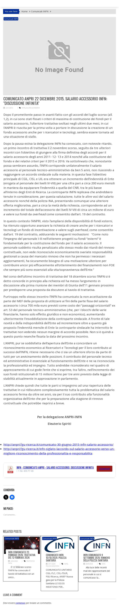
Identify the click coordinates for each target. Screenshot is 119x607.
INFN (23, 108)
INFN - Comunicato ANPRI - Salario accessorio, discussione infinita (55, 467)
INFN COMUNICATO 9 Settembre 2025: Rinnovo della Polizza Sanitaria (96, 557)
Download (104, 468)
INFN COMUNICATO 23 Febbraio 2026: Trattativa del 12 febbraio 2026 (21, 554)
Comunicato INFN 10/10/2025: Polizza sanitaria (56, 557)
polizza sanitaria (52, 566)
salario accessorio (32, 108)
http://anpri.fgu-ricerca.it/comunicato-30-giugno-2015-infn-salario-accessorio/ (58, 444)
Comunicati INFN (11, 19)
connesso (20, 602)
